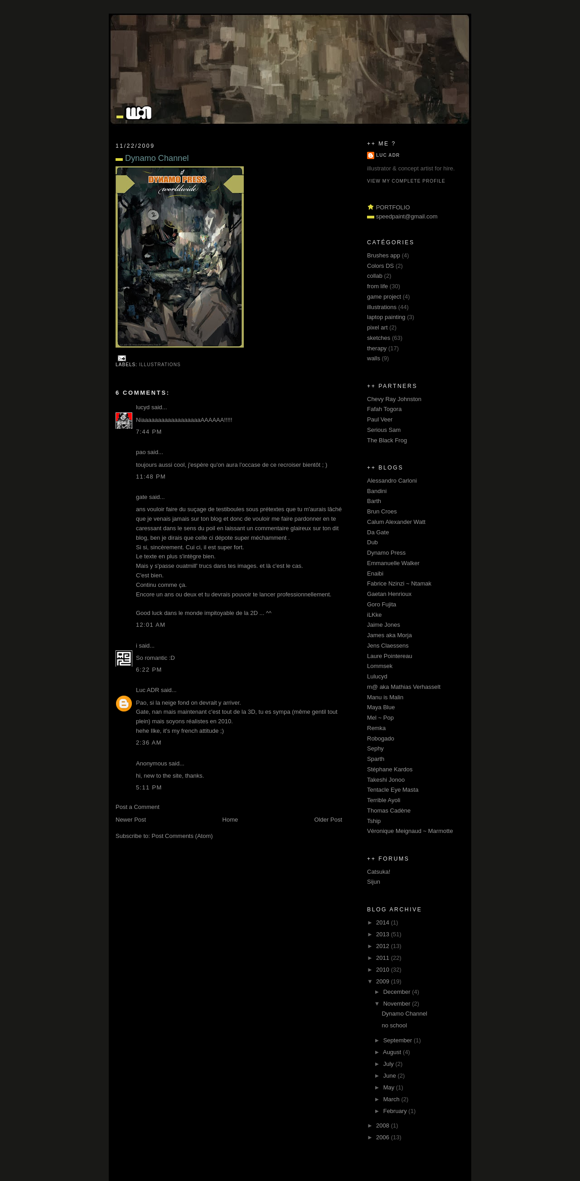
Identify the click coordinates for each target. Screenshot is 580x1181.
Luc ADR (147, 690)
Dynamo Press (386, 552)
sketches (378, 337)
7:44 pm (149, 431)
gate (141, 497)
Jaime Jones (383, 624)
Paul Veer (379, 419)
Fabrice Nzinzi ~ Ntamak (399, 583)
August (393, 1052)
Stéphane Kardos (389, 769)
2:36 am (149, 742)
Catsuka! (378, 871)
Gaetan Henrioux (389, 593)
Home (230, 819)
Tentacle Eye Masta (392, 789)
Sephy (375, 748)
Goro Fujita (381, 604)
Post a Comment (138, 806)
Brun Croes (382, 511)
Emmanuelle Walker (393, 563)
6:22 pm (149, 669)
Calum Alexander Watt (396, 521)
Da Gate (378, 532)
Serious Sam (384, 429)
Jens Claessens (388, 645)
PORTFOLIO (393, 207)
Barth (374, 501)
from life (377, 286)
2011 (383, 957)
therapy (377, 348)
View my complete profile (406, 181)
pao (141, 452)
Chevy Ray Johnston (394, 399)
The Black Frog (387, 440)
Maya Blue (381, 707)
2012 (383, 946)
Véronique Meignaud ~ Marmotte (410, 831)
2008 (383, 1125)
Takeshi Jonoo (386, 779)
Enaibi (375, 573)
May (389, 1087)
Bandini (377, 491)
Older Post (328, 819)
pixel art (377, 327)
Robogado (380, 738)
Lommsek (379, 666)
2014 (383, 922)
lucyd (143, 407)
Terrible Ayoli (383, 800)
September (398, 1040)
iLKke (374, 614)
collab (374, 275)
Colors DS (380, 265)
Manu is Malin (385, 697)
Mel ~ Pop (380, 717)
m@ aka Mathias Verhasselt (403, 686)
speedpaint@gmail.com (407, 216)
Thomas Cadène (389, 810)
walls (373, 358)
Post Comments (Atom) (182, 836)
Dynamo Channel (152, 158)
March (392, 1099)
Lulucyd (377, 676)
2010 (383, 969)
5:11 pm (149, 787)
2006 (383, 1137)
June (390, 1075)
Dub (372, 542)
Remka (376, 728)
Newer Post (131, 819)
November (397, 1003)
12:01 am (150, 624)
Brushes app (383, 255)
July (389, 1063)
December (397, 991)
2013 (383, 934)
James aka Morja (389, 635)
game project (384, 296)
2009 (383, 981)
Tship (374, 821)
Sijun (373, 881)
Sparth (375, 758)
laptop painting (386, 317)
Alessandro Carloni (392, 480)
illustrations (160, 364)
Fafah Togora (384, 409)
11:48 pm (151, 476)
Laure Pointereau (389, 656)
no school (394, 1025)
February (396, 1111)
